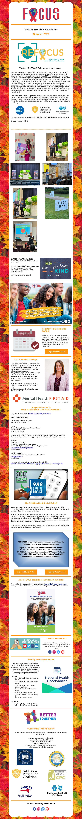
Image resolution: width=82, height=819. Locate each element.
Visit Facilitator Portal (25, 572)
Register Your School (56, 352)
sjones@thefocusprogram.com (28, 266)
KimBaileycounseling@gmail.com (25, 389)
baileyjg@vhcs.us (17, 457)
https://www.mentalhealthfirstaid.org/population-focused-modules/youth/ (37, 464)
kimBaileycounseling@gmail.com (22, 448)
